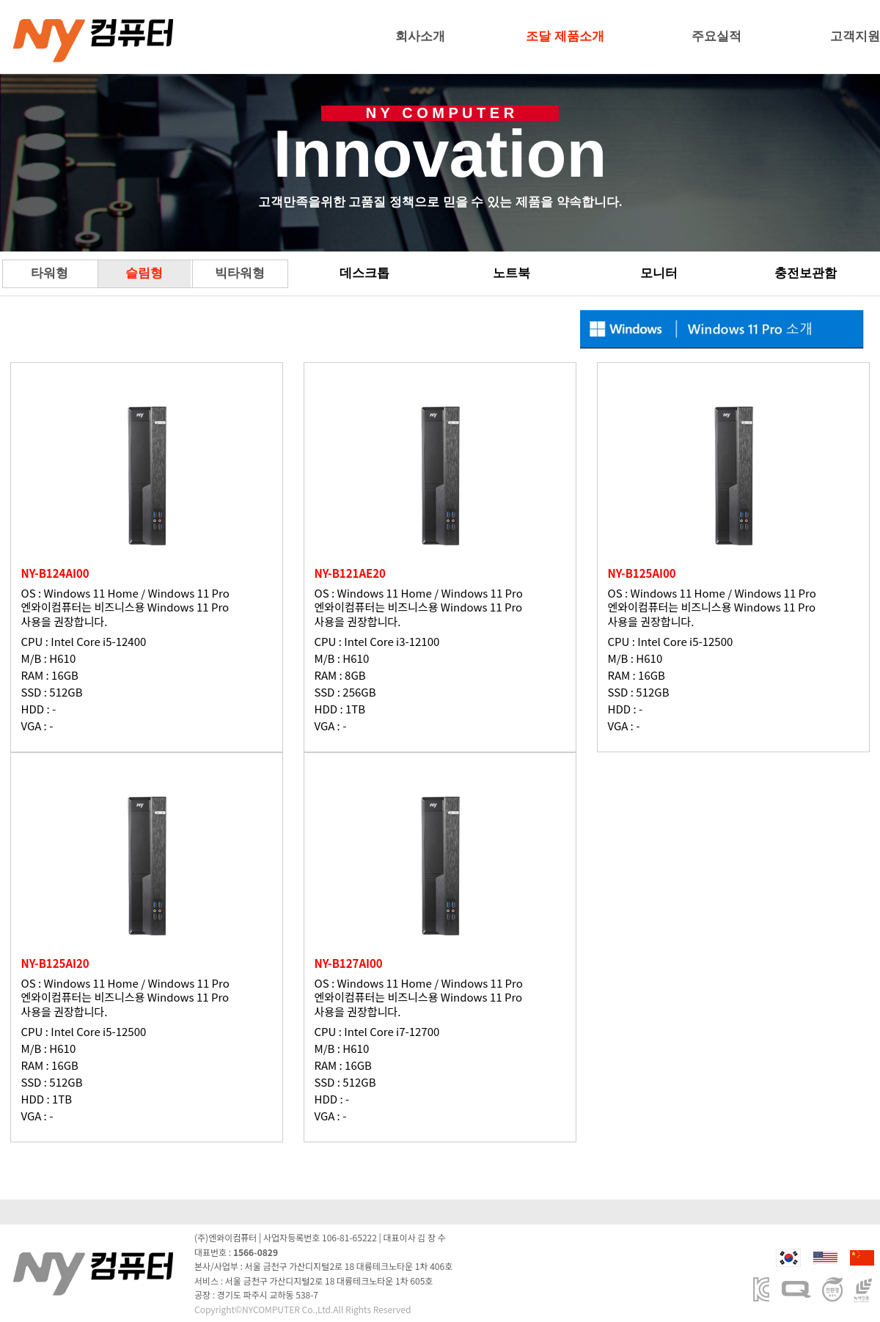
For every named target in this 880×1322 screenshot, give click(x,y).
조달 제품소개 (565, 36)
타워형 (49, 273)
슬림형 (144, 273)
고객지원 (855, 36)
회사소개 (420, 36)
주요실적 (716, 36)
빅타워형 (240, 273)
